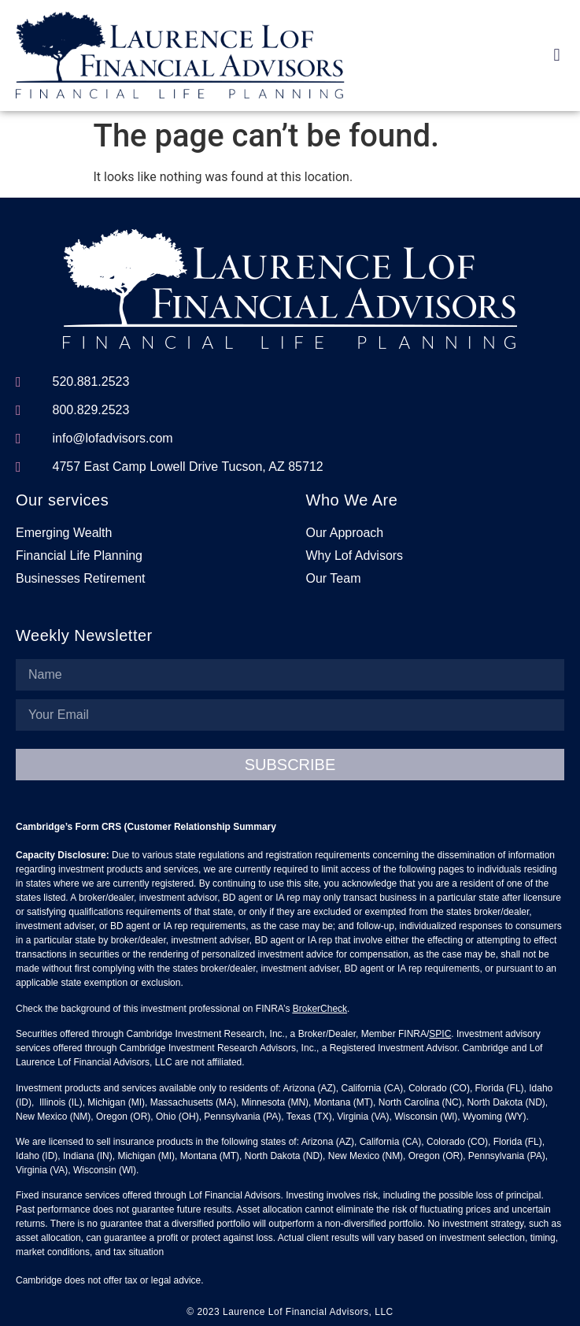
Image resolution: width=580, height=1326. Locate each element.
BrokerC (310, 1008)
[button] (556, 55)
